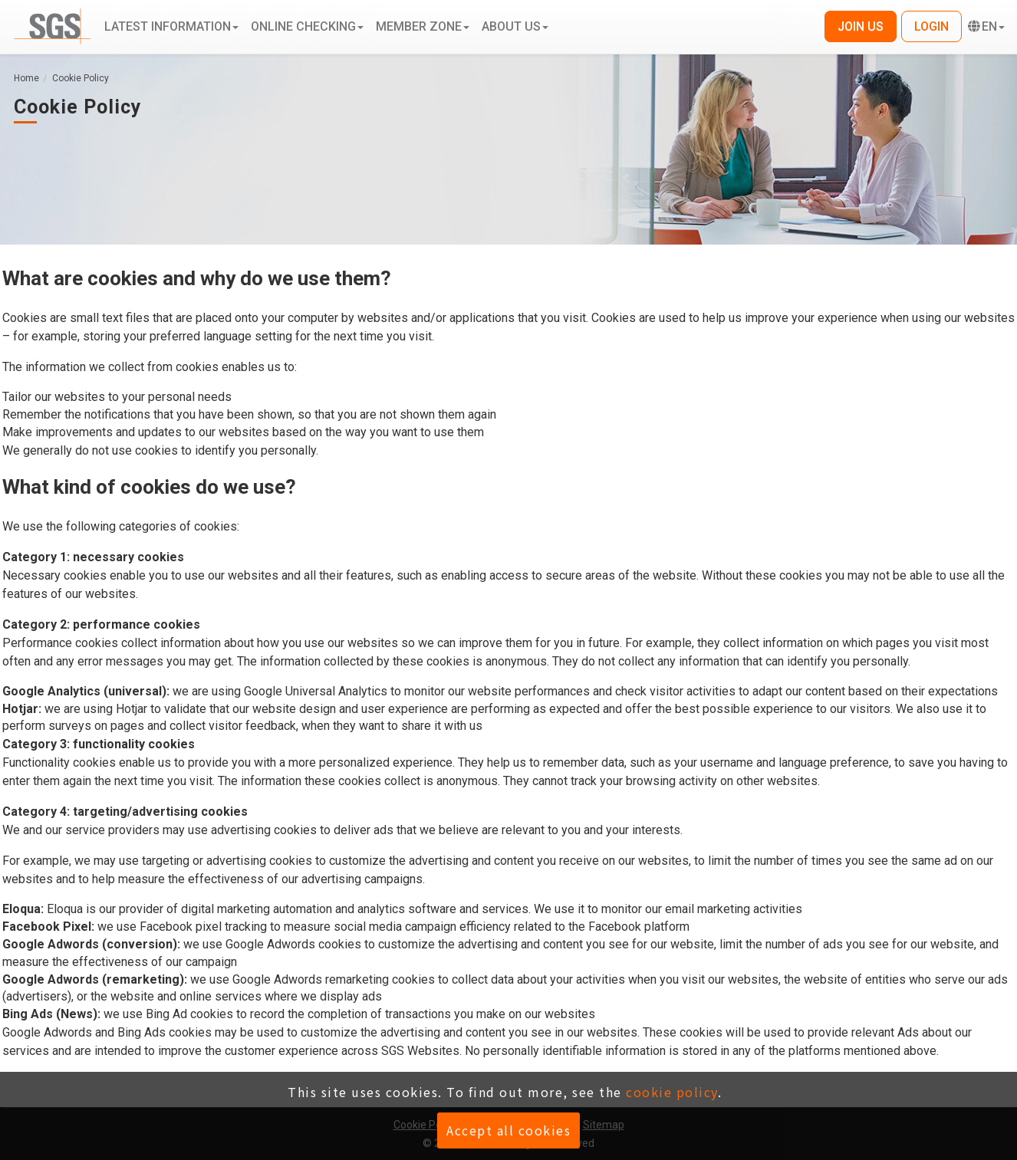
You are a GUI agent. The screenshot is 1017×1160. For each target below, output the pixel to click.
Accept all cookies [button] (508, 1130)
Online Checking (307, 26)
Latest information (171, 26)
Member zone (422, 26)
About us (515, 26)
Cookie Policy (80, 78)
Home (26, 78)
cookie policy (672, 1092)
